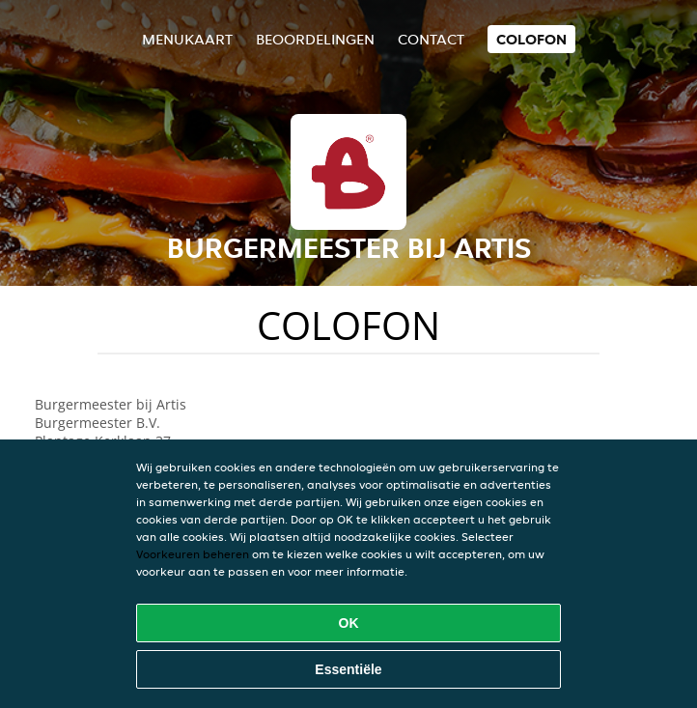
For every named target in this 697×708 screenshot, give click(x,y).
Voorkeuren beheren (192, 554)
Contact (431, 39)
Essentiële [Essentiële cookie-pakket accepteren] (348, 669)
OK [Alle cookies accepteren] (349, 623)
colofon (531, 39)
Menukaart (187, 39)
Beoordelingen (315, 39)
